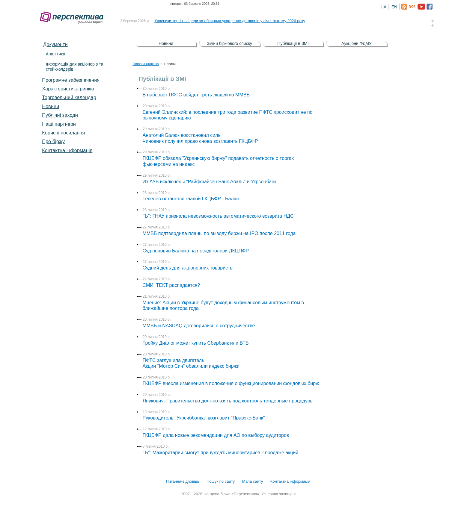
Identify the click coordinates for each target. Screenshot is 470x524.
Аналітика (55, 54)
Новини (50, 106)
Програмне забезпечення (71, 80)
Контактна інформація (67, 150)
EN (394, 6)
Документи (55, 44)
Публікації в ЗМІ (292, 43)
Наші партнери (59, 124)
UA (383, 6)
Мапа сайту (252, 481)
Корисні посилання (63, 132)
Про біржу (53, 141)
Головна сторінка (146, 64)
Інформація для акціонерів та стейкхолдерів (74, 67)
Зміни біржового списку (229, 43)
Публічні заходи (60, 115)
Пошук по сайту (221, 481)
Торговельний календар (69, 97)
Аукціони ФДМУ (356, 43)
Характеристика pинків (68, 88)
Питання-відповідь (182, 481)
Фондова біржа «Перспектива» (73, 17)
